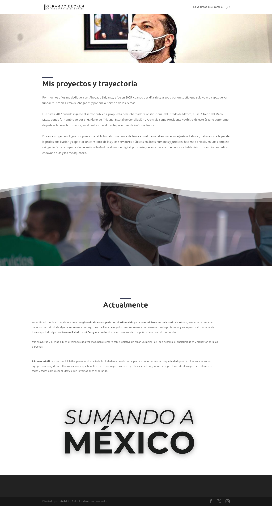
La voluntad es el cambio (208, 7)
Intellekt (64, 501)
